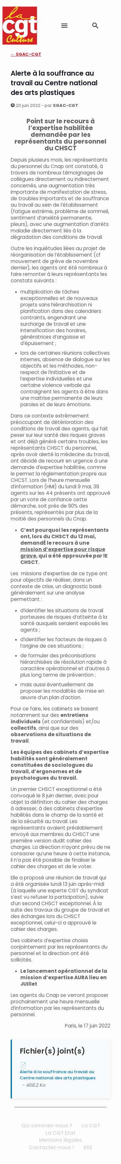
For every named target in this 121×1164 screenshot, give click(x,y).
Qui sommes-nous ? (46, 1125)
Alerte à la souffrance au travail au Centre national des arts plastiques (58, 1075)
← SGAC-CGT (26, 54)
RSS (88, 1147)
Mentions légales (60, 1140)
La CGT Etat (60, 1133)
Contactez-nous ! (51, 1147)
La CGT (91, 1125)
